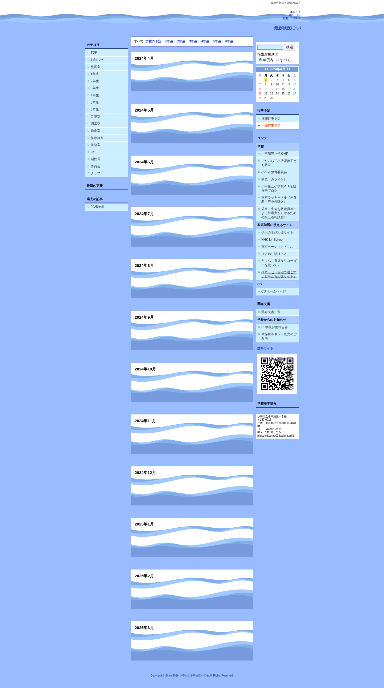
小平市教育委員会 (274, 172)
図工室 (95, 123)
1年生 (95, 74)
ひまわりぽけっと (274, 254)
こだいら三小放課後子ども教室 (279, 163)
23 (271, 93)
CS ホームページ (273, 291)
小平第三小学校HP (274, 154)
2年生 (95, 81)
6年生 (95, 109)
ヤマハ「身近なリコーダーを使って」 (279, 263)
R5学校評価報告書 (274, 327)
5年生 (95, 102)
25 (283, 93)
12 (288, 84)
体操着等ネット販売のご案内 (279, 336)
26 (288, 93)
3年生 (95, 88)
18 (283, 89)
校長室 (95, 67)
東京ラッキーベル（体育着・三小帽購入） (279, 200)
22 (265, 93)
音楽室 (95, 116)
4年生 (95, 95)
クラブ (95, 173)
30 (271, 98)
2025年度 (97, 207)
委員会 (95, 166)
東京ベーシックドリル (277, 246)
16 (271, 89)
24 (277, 93)
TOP (94, 52)
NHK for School (272, 240)
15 (265, 89)
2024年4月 (277, 69)
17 (277, 89)
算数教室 (97, 138)
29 (265, 98)
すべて (283, 60)
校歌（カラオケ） (274, 179)
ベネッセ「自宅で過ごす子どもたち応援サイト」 (279, 274)
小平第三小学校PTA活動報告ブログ (278, 188)
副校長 (95, 159)
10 (277, 84)
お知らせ (97, 60)
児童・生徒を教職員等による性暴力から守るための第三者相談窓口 (279, 213)
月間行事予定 (271, 118)
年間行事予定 (271, 126)
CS (93, 152)
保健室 (95, 145)
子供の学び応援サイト (277, 232)
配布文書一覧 (271, 312)
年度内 (266, 60)
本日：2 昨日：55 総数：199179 (291, 15)
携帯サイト (265, 348)
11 (283, 84)
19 (288, 89)
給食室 (95, 131)
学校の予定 (153, 41)
